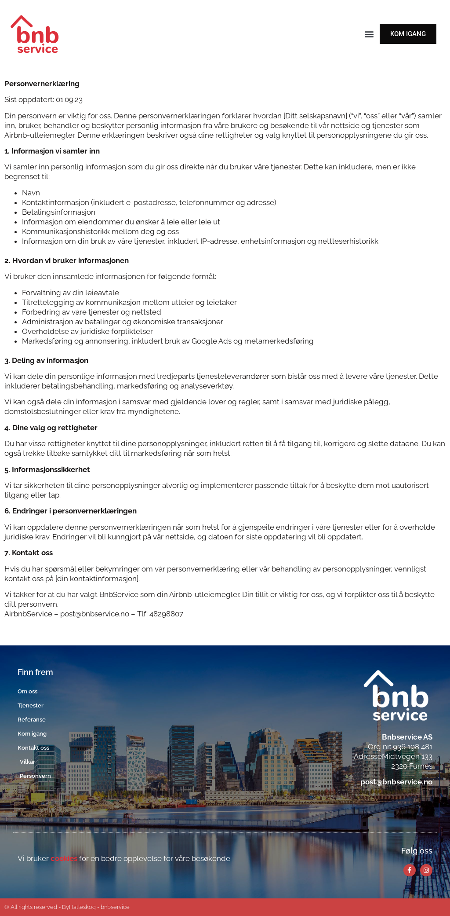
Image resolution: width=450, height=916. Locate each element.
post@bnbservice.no (396, 781)
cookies (64, 858)
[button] (369, 34)
